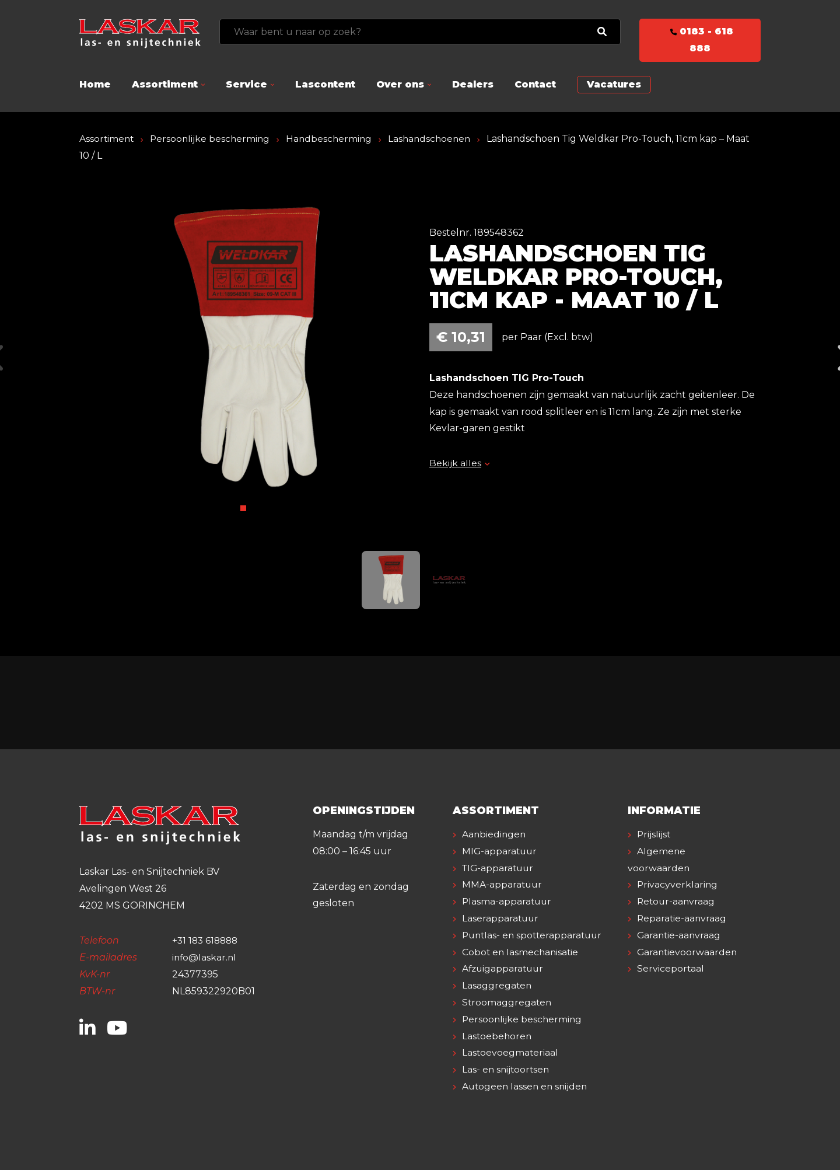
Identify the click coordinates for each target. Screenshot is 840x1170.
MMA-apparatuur (503, 884)
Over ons (400, 84)
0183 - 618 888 (700, 40)
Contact (535, 84)
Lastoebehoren (497, 1036)
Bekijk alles (459, 463)
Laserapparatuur (501, 918)
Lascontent (325, 84)
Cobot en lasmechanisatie (521, 952)
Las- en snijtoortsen (507, 1069)
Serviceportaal (671, 968)
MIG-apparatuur (500, 851)
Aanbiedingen (494, 834)
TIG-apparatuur (499, 868)
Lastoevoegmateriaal (510, 1052)
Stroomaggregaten (507, 1002)
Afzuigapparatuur (504, 968)
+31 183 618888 (207, 940)
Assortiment (165, 84)
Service (246, 84)
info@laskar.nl (205, 957)
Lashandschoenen (436, 138)
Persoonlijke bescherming (213, 138)
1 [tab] (243, 508)
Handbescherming (333, 138)
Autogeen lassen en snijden (526, 1086)
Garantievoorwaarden (688, 952)
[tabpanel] (245, 349)
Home (95, 84)
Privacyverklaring (678, 884)
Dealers (473, 84)
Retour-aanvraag (677, 901)
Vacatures (614, 84)
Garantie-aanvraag (680, 935)
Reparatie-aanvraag (682, 918)
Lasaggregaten (497, 985)
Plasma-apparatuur (508, 901)
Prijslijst (654, 834)
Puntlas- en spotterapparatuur (534, 935)
